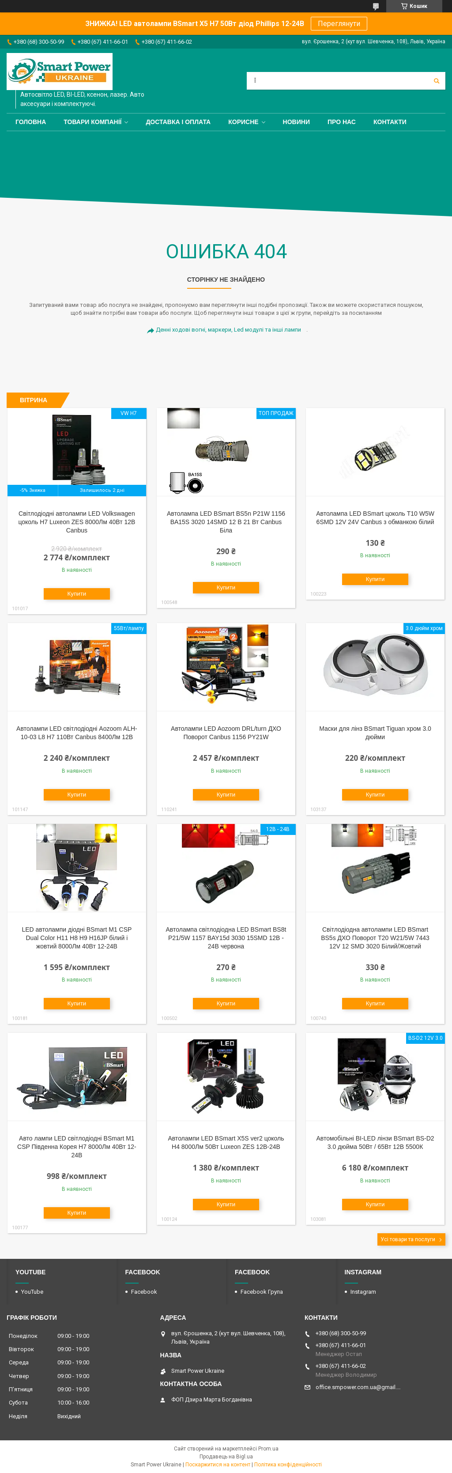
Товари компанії (92, 121)
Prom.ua (268, 1449)
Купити (77, 593)
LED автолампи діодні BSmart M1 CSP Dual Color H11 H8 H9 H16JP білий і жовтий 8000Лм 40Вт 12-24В (77, 938)
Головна (30, 121)
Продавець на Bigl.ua (226, 1457)
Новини (296, 121)
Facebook (144, 1291)
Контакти (390, 121)
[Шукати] (436, 81)
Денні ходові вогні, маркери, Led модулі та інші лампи (228, 329)
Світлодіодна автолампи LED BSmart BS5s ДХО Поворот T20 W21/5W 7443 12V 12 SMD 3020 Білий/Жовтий (375, 938)
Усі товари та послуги (407, 1239)
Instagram (363, 1291)
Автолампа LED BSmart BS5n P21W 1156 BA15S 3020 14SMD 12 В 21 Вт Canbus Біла (226, 522)
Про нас (342, 121)
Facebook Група (262, 1291)
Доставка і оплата (178, 121)
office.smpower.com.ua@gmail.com (359, 1387)
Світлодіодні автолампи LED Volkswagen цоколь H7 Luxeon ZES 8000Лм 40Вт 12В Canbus (76, 522)
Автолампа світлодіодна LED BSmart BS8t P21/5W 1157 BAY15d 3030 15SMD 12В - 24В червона (226, 938)
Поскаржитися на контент (217, 1465)
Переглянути (339, 23)
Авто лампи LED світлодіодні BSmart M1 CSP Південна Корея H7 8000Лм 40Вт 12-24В (76, 1147)
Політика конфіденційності (288, 1465)
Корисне (243, 121)
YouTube (32, 1291)
